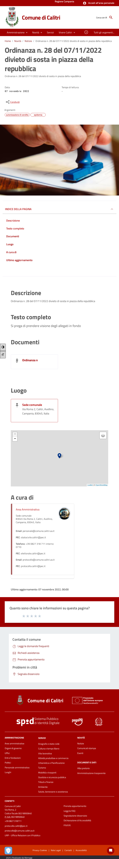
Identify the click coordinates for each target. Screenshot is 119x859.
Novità (17, 41)
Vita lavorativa (45, 753)
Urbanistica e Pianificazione (51, 763)
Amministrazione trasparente (91, 773)
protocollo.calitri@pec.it (16, 826)
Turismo (42, 767)
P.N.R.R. (67, 825)
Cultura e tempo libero (48, 748)
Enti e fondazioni (13, 758)
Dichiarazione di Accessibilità (77, 820)
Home (8, 41)
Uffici (7, 753)
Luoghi (8, 772)
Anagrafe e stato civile (49, 744)
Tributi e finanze (45, 782)
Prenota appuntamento (75, 806)
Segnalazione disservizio (75, 815)
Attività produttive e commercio (53, 758)
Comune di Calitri (41, 17)
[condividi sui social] (12, 102)
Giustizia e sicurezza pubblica (52, 777)
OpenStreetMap (101, 485)
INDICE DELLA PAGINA (18, 209)
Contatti (9, 801)
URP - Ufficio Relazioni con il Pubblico (22, 835)
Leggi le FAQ (69, 811)
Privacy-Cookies (40, 850)
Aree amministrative (14, 743)
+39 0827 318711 (13, 821)
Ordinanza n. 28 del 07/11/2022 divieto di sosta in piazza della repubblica (73, 41)
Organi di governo (13, 748)
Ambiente (43, 787)
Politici (8, 762)
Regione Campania (64, 1)
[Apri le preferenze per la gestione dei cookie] (8, 850)
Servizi (42, 738)
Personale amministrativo (17, 767)
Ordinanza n (30, 360)
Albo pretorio (83, 768)
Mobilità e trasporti (47, 772)
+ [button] (15, 434)
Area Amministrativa (27, 509)
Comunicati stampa (86, 748)
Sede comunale (32, 404)
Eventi (80, 753)
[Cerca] (111, 17)
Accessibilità (81, 850)
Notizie (28, 41)
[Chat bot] (110, 850)
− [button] (15, 439)
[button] (98, 3)
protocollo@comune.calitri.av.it (19, 830)
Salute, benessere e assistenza (53, 791)
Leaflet (90, 485)
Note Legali (56, 850)
